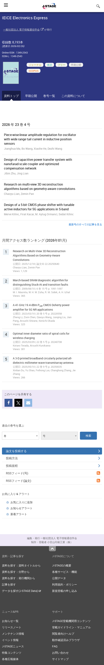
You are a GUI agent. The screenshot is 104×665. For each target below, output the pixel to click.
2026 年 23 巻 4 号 (16, 124)
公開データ (59, 578)
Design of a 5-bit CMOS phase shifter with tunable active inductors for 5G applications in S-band (39, 207)
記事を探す (9, 584)
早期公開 (31, 96)
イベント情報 (10, 640)
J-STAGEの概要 (61, 565)
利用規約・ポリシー (64, 584)
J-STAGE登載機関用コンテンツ (71, 621)
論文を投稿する (53, 451)
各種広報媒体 (10, 659)
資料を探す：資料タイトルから (21, 565)
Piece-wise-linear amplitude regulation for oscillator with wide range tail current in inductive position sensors (40, 139)
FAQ (54, 646)
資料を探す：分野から (16, 572)
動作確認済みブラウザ (66, 640)
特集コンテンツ (11, 652)
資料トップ (11, 96)
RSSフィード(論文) (53, 481)
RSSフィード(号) (53, 473)
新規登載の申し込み (64, 591)
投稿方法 (53, 458)
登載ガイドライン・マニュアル (71, 627)
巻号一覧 (49, 96)
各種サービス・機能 (64, 572)
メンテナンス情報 (13, 633)
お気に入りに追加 (21, 502)
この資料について (73, 96)
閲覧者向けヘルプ (63, 633)
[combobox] (20, 436)
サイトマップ (60, 659)
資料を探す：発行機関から (18, 578)
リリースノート (11, 627)
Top (52, 548)
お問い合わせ (60, 652)
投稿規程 (53, 465)
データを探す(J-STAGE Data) (21, 591)
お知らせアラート (21, 508)
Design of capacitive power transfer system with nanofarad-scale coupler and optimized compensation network (38, 163)
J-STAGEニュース (13, 646)
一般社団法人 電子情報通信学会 (21, 29)
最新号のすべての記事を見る (85, 224)
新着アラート (18, 514)
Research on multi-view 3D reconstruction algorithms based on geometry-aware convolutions (39, 186)
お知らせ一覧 (10, 621)
